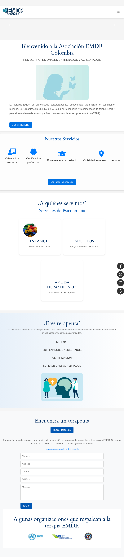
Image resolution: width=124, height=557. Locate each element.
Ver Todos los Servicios (62, 182)
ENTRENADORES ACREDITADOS (62, 350)
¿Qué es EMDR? (20, 125)
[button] (9, 24)
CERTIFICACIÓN (62, 357)
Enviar (26, 506)
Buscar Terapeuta (62, 430)
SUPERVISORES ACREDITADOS (62, 365)
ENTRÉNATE (62, 342)
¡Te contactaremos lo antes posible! (62, 449)
